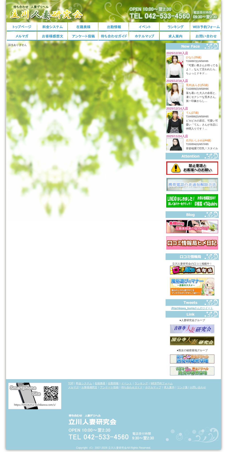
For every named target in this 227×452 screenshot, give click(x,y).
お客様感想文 (52, 36)
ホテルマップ (144, 36)
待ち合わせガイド (113, 36)
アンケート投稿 (83, 36)
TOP (70, 383)
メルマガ (22, 36)
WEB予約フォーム (205, 26)
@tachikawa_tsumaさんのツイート (192, 308)
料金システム (52, 26)
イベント (144, 26)
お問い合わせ (205, 36)
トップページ (22, 26)
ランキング (175, 26)
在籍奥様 (83, 26)
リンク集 (182, 387)
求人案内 (175, 36)
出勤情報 (113, 26)
